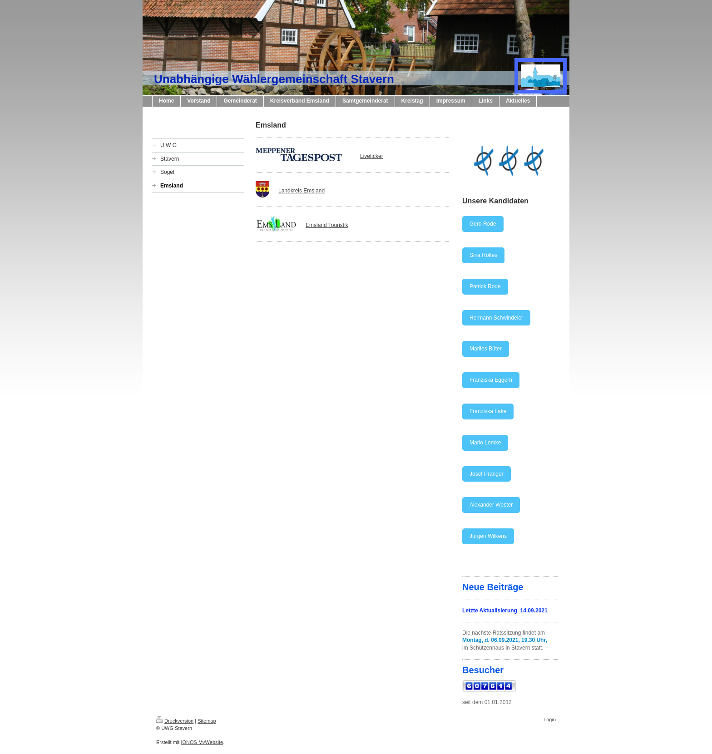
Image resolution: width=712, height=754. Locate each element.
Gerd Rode (483, 224)
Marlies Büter (486, 348)
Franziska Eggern (491, 380)
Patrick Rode (485, 286)
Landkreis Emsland (301, 190)
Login (550, 719)
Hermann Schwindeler (496, 318)
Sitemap (207, 721)
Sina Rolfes (483, 255)
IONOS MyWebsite (202, 742)
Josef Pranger (487, 474)
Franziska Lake (488, 411)
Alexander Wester (491, 505)
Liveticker (371, 156)
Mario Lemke (485, 442)
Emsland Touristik (327, 225)
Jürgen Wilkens (488, 536)
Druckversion (174, 721)
